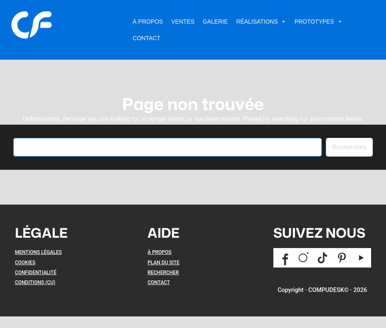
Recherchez (349, 147)
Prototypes (318, 21)
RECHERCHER (163, 272)
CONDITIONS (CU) (35, 282)
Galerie (215, 21)
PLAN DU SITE (163, 262)
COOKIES (25, 262)
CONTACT (158, 282)
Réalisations (261, 21)
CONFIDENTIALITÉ (35, 272)
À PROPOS (159, 252)
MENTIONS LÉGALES (38, 252)
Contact (146, 38)
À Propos (148, 21)
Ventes (182, 21)
